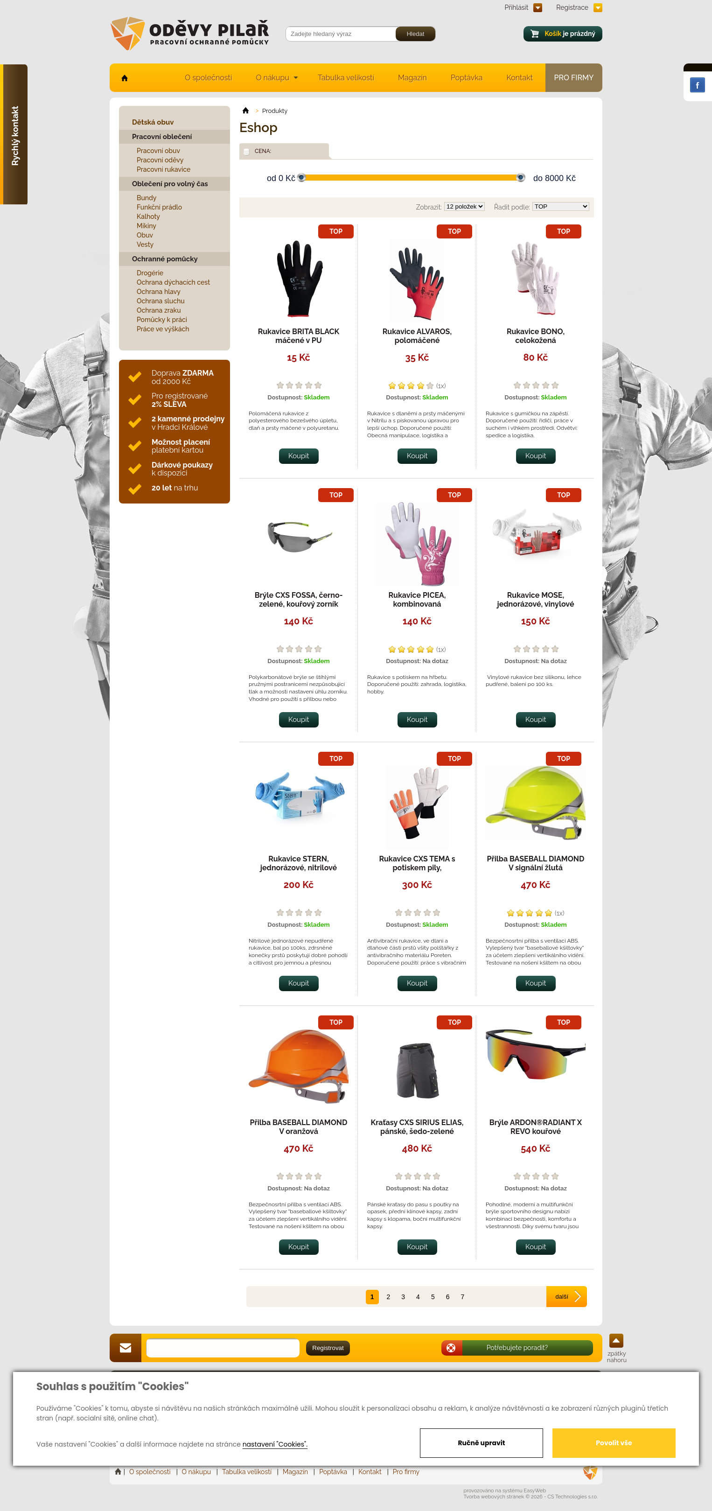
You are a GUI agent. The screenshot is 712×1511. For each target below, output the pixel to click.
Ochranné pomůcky (165, 259)
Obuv (145, 235)
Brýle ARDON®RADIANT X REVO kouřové (535, 1127)
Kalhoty (148, 216)
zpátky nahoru (617, 1357)
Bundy (147, 198)
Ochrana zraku (159, 310)
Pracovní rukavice (163, 169)
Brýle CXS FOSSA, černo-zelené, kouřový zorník (299, 600)
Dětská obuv (153, 122)
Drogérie (150, 273)
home (124, 77)
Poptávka (467, 77)
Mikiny (146, 226)
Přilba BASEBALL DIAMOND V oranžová (299, 1127)
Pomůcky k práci (162, 319)
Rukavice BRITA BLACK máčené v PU (299, 336)
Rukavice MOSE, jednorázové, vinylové (535, 600)
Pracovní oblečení (162, 137)
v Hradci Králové (188, 423)
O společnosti (208, 77)
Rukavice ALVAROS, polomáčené (417, 336)
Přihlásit (517, 7)
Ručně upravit (481, 1443)
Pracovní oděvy (160, 160)
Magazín (412, 77)
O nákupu (272, 77)
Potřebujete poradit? (517, 1347)
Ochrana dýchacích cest (173, 282)
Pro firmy (574, 77)
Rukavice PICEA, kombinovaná (417, 600)
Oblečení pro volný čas (170, 184)
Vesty (145, 244)
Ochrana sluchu (161, 301)
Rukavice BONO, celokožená (536, 336)
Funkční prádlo (159, 207)
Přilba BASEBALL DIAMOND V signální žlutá (536, 863)
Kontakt (520, 77)
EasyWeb (535, 1491)
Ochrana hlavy (159, 291)
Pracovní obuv (158, 150)
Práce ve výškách (163, 329)
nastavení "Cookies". (275, 1444)
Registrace (572, 7)
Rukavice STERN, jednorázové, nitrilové (298, 863)
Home (119, 1471)
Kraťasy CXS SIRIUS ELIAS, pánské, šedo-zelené (417, 1127)
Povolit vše (614, 1443)
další (562, 1296)
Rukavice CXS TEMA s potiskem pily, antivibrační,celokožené (417, 867)
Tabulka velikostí (346, 77)
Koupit (298, 456)
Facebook (697, 84)
